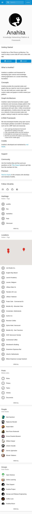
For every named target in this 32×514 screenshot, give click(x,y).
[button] (24, 249)
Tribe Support (16, 165)
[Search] (15, 2)
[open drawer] (2, 2)
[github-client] (12, 189)
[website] (3, 189)
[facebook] (17, 189)
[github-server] (7, 189)
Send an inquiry (6, 174)
